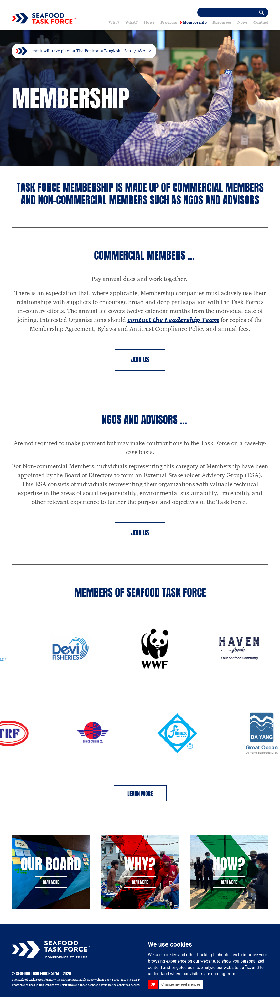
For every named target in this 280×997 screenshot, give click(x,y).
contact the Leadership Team (173, 319)
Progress (168, 22)
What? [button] (131, 22)
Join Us (140, 359)
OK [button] (153, 984)
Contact (260, 22)
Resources (222, 22)
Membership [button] (195, 22)
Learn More (140, 793)
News (242, 22)
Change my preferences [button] (180, 984)
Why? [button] (114, 22)
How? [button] (149, 22)
